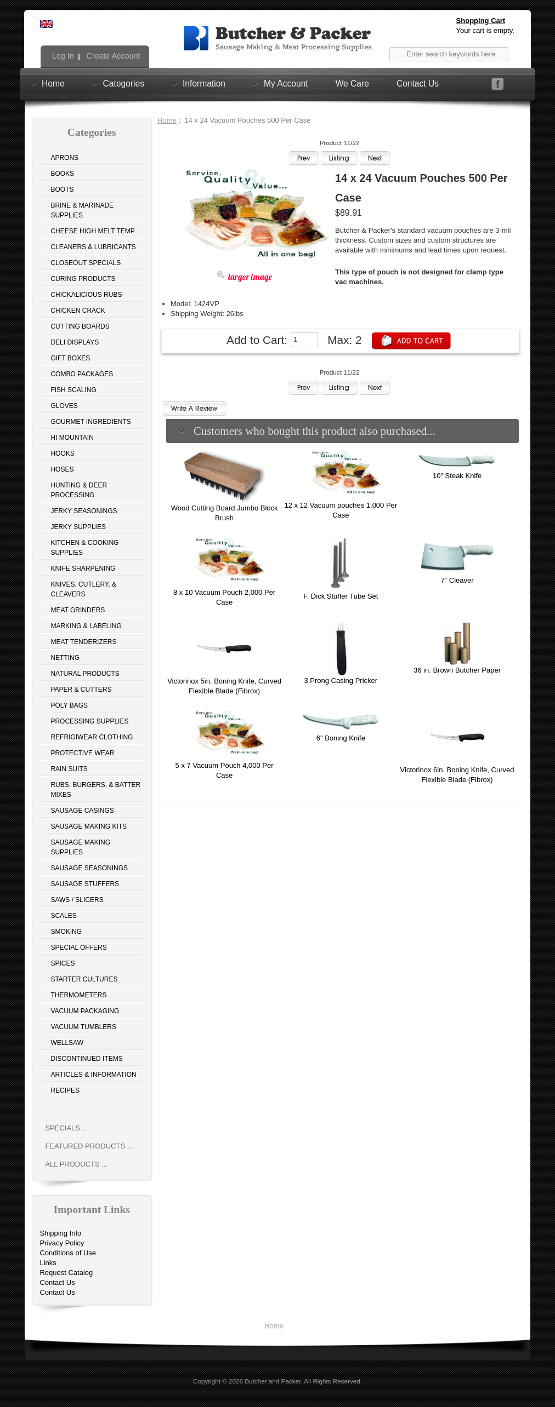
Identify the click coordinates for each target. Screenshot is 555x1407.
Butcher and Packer (273, 1381)
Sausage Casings (82, 810)
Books (62, 173)
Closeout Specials (85, 263)
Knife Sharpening (82, 568)
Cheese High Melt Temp (92, 231)
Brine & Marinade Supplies (82, 210)
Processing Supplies (89, 721)
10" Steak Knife (457, 476)
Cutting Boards (79, 326)
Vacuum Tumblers (83, 1027)
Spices (62, 963)
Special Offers (78, 947)
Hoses (61, 469)
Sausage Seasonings (89, 868)
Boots (61, 189)
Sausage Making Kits (88, 826)
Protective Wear (82, 753)
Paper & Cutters (80, 689)
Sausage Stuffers (84, 884)
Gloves (63, 406)
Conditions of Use (67, 1253)
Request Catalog (66, 1272)
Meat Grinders (77, 610)
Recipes (65, 1090)
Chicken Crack (77, 310)
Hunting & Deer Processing (78, 490)
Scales (63, 916)
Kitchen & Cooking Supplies (84, 547)
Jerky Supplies (78, 527)
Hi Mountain (71, 437)
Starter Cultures (83, 979)
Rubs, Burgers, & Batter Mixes (95, 790)
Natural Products (84, 673)
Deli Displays (74, 342)
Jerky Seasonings (83, 511)
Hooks (62, 453)
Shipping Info (60, 1233)
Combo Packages (81, 374)
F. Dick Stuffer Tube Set (340, 596)
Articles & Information (93, 1074)
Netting (65, 658)
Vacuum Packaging (84, 1011)
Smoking (66, 931)
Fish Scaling (73, 390)
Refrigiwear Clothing (91, 737)
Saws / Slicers (76, 900)
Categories (123, 83)
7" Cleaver (456, 580)
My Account (286, 83)
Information (204, 83)
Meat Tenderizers (83, 642)
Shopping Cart (481, 20)
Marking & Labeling (85, 626)
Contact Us (418, 83)
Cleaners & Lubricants (92, 247)
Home (53, 83)
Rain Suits (68, 769)
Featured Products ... (89, 1146)
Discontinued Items (86, 1059)
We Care (352, 83)
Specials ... (66, 1128)
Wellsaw (66, 1043)
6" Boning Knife (340, 738)
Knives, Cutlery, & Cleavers (83, 589)
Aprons (64, 158)
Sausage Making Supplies (80, 847)
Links (47, 1263)
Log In (62, 55)
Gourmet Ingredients (90, 422)
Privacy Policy (61, 1243)
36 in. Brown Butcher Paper (457, 670)
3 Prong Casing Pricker (340, 680)
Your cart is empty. (485, 30)
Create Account (112, 55)
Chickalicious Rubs (86, 294)
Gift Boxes (70, 358)
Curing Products (82, 279)
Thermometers (78, 995)
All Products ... (76, 1164)
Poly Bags (69, 705)
